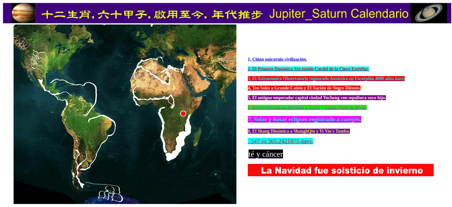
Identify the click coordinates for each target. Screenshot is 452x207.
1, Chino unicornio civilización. (277, 59)
